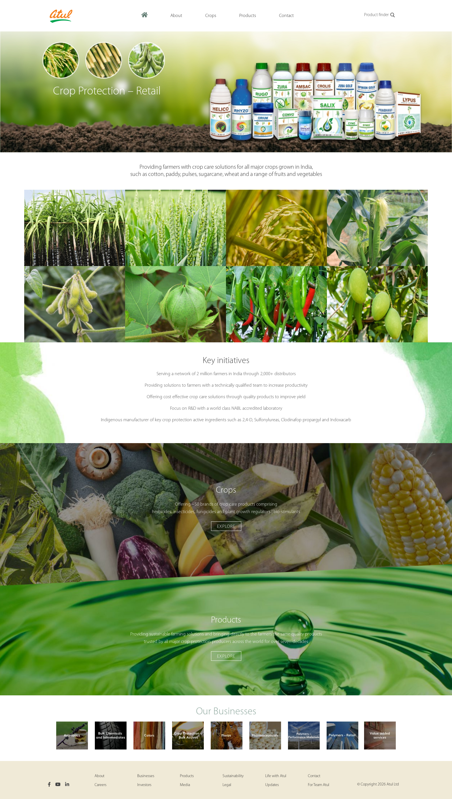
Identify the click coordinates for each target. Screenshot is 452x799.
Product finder (380, 15)
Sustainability (233, 776)
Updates (272, 785)
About (99, 776)
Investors (144, 785)
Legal (227, 785)
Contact (314, 776)
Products (187, 776)
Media (185, 785)
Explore (226, 526)
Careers (100, 785)
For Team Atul (318, 785)
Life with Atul (275, 776)
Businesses (145, 776)
